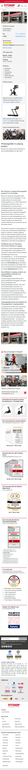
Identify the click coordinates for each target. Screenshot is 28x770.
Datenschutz (18, 718)
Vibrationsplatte (19, 761)
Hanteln (17, 745)
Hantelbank (18, 742)
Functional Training (7, 756)
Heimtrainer (5, 751)
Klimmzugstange (19, 759)
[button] (2, 338)
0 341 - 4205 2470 (20, 34)
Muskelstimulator (7, 761)
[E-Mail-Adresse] (10, 638)
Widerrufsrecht (18, 724)
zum (5, 712)
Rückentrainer (6, 759)
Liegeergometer (19, 748)
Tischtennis (5, 742)
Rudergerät (18, 737)
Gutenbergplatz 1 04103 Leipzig (7, 29)
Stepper (4, 753)
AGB (3, 718)
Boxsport (5, 748)
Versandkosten (5, 724)
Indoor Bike (5, 745)
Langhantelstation (19, 753)
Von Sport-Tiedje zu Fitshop (8, 662)
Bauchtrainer (18, 756)
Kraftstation (5, 740)
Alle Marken (5, 765)
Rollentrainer (18, 751)
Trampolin (17, 740)
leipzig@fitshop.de (20, 36)
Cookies (4, 721)
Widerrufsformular (6, 726)
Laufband (5, 737)
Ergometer (17, 734)
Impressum (17, 721)
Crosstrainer (5, 734)
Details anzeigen (7, 48)
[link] (2, 646)
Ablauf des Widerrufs (19, 726)
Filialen (4, 10)
